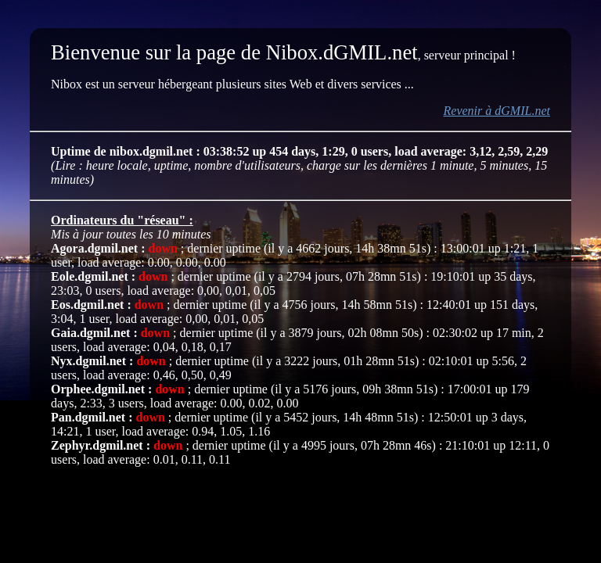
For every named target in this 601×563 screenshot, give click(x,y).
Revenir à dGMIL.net (497, 110)
